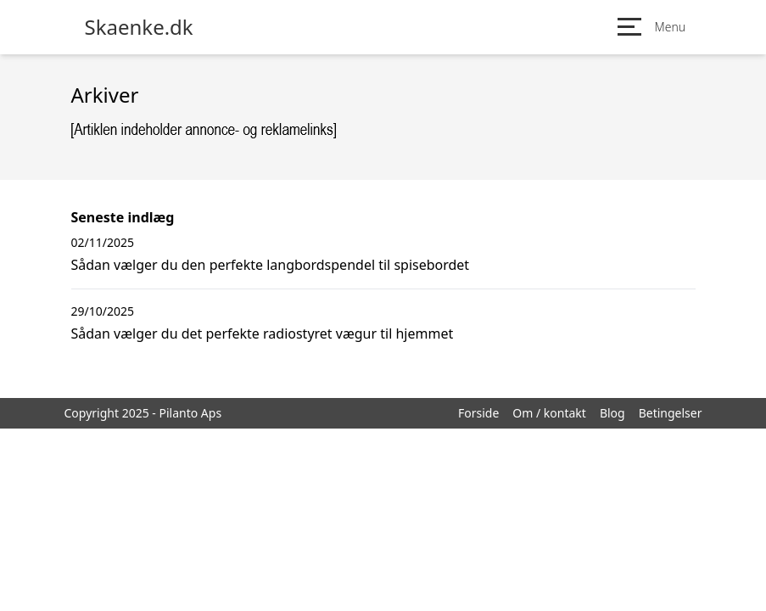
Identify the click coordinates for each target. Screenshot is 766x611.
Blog (612, 413)
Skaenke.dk (139, 27)
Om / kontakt (549, 413)
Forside (478, 413)
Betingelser (670, 413)
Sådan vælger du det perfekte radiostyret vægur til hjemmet (262, 333)
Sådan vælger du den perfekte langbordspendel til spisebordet (270, 264)
